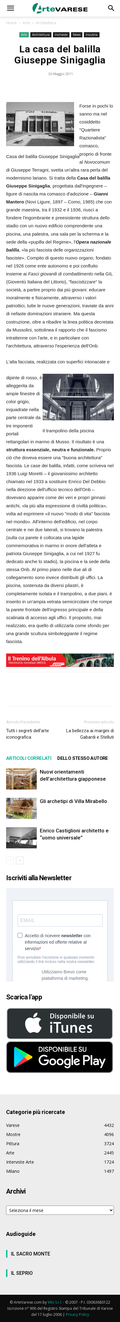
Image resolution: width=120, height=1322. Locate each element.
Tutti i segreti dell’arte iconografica (27, 734)
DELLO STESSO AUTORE (82, 758)
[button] (10, 8)
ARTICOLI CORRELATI (28, 758)
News (77, 34)
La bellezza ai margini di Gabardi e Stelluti (90, 734)
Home (11, 22)
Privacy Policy (77, 1314)
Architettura (46, 22)
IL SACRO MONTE (30, 1254)
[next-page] (20, 860)
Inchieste (61, 34)
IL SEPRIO (22, 1273)
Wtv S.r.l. (55, 1302)
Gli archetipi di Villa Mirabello (73, 801)
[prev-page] (10, 860)
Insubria (92, 34)
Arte (26, 22)
